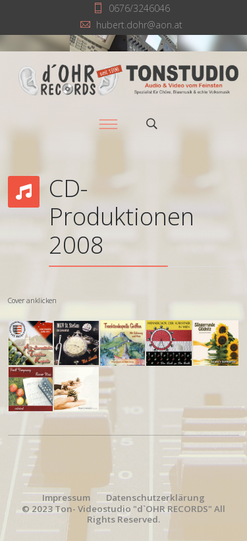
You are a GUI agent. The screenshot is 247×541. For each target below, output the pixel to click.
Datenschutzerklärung (155, 497)
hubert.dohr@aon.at (139, 24)
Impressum (66, 497)
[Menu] (108, 124)
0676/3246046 (139, 8)
